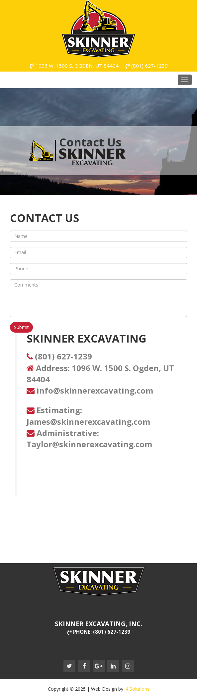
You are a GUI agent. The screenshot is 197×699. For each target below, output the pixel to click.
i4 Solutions (137, 689)
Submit (21, 327)
